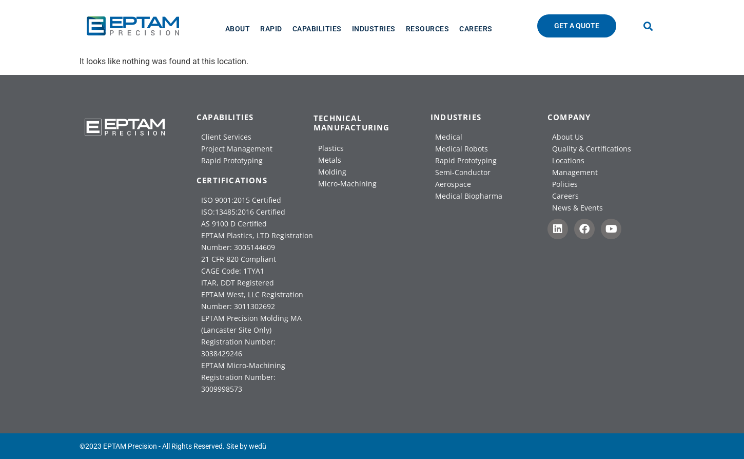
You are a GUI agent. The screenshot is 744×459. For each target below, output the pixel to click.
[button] (648, 25)
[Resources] (428, 29)
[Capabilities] (317, 29)
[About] (238, 29)
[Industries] (374, 29)
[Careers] (476, 29)
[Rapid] (271, 29)
